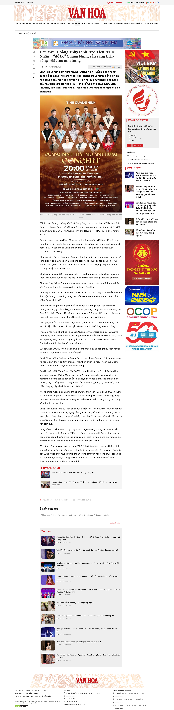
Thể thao (49, 23)
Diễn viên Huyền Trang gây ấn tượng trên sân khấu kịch (78, 641)
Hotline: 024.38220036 (116, 3)
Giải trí (77, 23)
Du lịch (56, 23)
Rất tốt (133, 135)
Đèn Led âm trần (137, 160)
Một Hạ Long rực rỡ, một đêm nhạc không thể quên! (73, 472)
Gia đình (62, 23)
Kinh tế (90, 23)
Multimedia (154, 23)
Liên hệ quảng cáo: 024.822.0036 (75, 704)
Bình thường (135, 138)
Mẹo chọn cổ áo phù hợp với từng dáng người (75, 602)
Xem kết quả (137, 145)
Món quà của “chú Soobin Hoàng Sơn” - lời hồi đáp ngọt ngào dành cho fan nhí (86, 630)
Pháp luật (119, 23)
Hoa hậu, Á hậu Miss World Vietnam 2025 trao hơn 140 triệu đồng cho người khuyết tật (87, 564)
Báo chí (35, 23)
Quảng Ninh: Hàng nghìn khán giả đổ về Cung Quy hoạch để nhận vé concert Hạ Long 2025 (84, 483)
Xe (141, 23)
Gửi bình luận (115, 523)
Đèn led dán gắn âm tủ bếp (136, 156)
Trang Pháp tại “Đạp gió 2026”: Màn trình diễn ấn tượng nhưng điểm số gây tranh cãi (87, 577)
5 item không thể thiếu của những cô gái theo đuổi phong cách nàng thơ (85, 615)
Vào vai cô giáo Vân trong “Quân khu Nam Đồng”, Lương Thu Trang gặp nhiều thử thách (88, 656)
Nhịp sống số (135, 23)
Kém (131, 140)
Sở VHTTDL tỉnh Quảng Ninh (84, 500)
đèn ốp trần (131, 152)
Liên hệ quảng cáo (135, 3)
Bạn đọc (127, 23)
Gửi (129, 145)
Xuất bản (42, 23)
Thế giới (146, 23)
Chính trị (22, 23)
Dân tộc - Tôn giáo (100, 23)
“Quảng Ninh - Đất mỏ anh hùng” (56, 500)
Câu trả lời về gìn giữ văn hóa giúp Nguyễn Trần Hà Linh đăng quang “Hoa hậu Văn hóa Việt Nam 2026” (88, 590)
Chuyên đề (111, 23)
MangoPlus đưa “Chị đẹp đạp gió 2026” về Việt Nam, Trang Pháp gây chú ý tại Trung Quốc (88, 538)
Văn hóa (29, 23)
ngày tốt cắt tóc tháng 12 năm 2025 (142, 163)
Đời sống (84, 23)
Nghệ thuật (70, 23)
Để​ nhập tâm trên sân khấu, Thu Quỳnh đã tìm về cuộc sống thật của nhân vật (87, 550)
